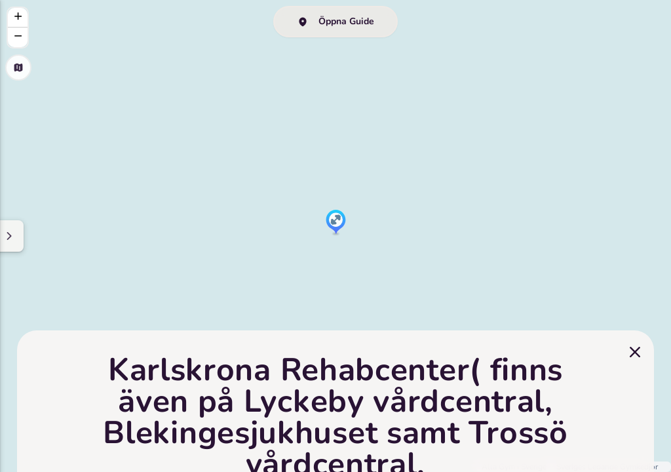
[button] (336, 223)
